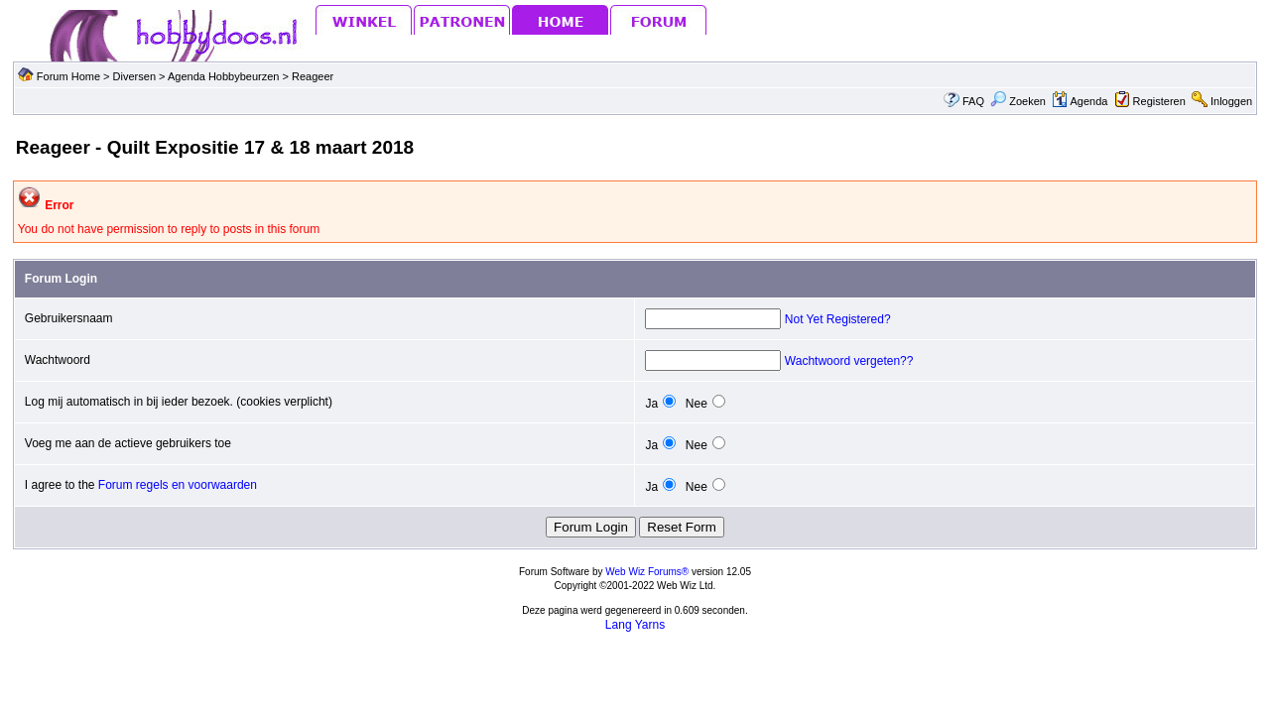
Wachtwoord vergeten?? (849, 361)
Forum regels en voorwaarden (177, 485)
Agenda (1079, 101)
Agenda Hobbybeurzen (225, 76)
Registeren (1159, 101)
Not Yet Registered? (838, 319)
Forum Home (68, 76)
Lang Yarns (635, 625)
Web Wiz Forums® (647, 571)
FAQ (973, 101)
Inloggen (1231, 101)
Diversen (134, 76)
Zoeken (1018, 101)
